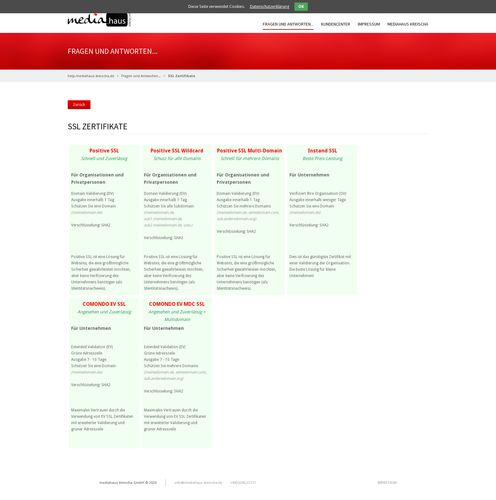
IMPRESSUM (369, 24)
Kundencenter (335, 24)
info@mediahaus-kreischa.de (198, 483)
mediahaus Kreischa (408, 24)
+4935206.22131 (243, 483)
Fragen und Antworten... (288, 24)
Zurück (79, 104)
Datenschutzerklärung (269, 6)
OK (301, 6)
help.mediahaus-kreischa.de (91, 76)
